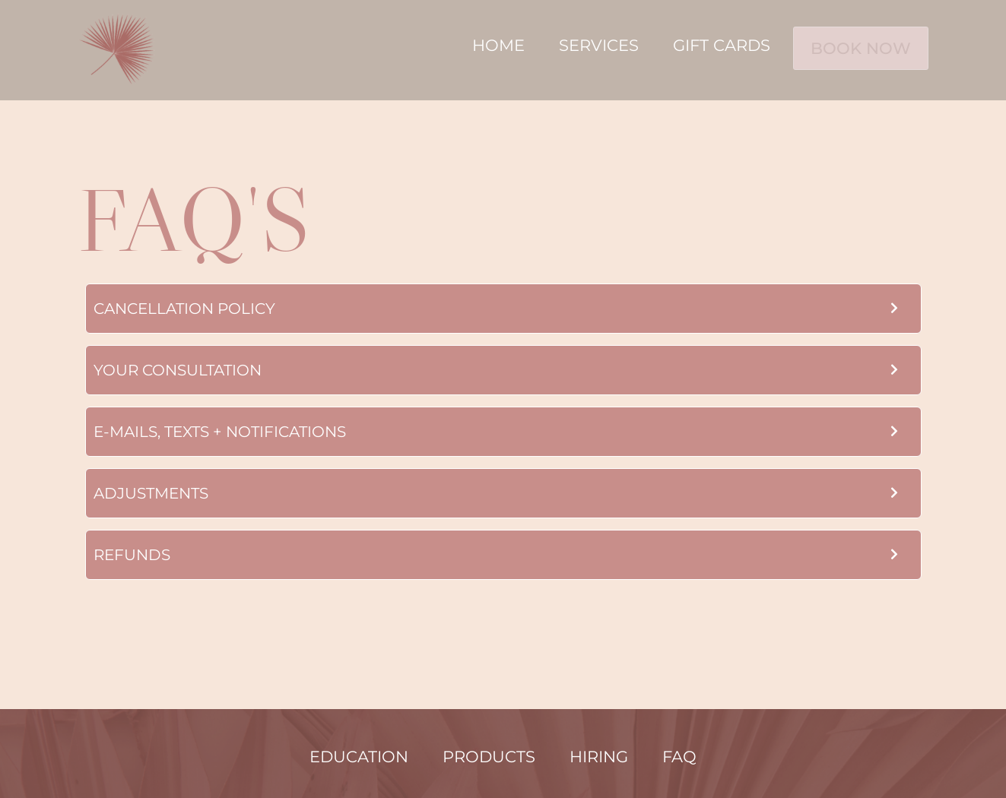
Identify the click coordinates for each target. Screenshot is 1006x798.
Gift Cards (708, 44)
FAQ (679, 756)
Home (485, 44)
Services (586, 44)
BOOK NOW (854, 45)
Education (358, 756)
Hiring (599, 756)
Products (489, 756)
